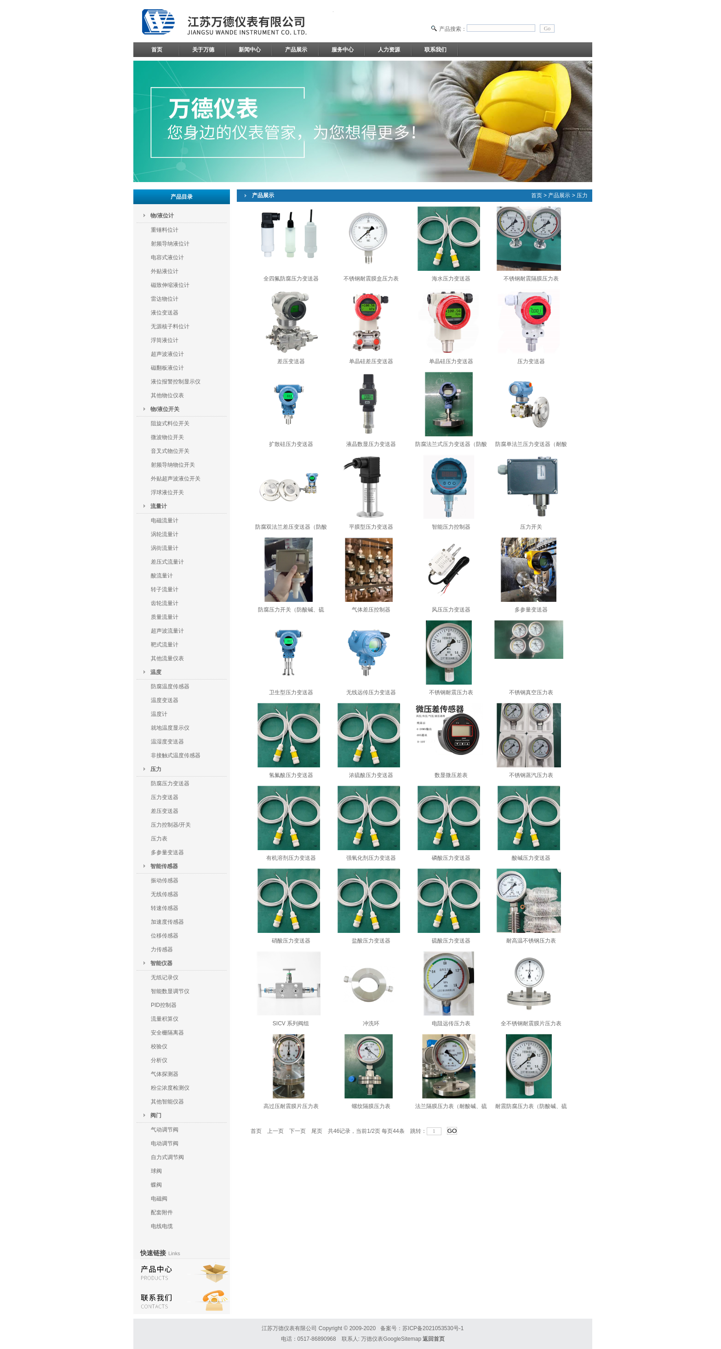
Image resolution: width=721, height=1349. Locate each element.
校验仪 (159, 1046)
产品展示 (296, 49)
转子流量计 (164, 589)
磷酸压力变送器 (451, 858)
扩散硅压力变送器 (291, 444)
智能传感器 (164, 866)
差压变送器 (164, 811)
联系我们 (435, 49)
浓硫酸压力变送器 (371, 775)
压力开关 (531, 527)
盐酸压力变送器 (371, 940)
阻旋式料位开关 (170, 423)
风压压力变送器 (451, 609)
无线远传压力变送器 (371, 692)
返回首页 (434, 1339)
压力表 (159, 838)
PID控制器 (164, 1005)
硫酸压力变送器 (451, 940)
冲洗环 (371, 1023)
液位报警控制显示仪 (175, 381)
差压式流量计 (167, 562)
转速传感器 (164, 908)
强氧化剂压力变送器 (371, 858)
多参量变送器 (167, 852)
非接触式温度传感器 (175, 755)
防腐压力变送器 (170, 783)
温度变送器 (164, 700)
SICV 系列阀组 (291, 1023)
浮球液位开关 (167, 492)
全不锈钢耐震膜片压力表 (531, 1023)
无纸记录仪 (164, 977)
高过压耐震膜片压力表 (291, 1106)
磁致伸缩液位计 (170, 285)
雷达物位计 (164, 299)
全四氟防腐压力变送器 (291, 278)
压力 (155, 769)
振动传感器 (164, 880)
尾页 (316, 1131)
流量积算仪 (164, 1019)
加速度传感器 (167, 922)
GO (452, 1130)
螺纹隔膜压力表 (371, 1106)
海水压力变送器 (451, 278)
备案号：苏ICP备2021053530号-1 (422, 1328)
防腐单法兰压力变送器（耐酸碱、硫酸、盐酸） (531, 446)
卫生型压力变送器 (291, 692)
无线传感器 (164, 894)
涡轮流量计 (164, 534)
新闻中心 (250, 49)
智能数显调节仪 (170, 991)
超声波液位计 (167, 354)
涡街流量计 (164, 548)
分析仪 (159, 1060)
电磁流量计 (164, 520)
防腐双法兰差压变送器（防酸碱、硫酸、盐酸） (291, 529)
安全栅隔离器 (167, 1032)
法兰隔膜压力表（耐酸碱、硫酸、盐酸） (451, 1108)
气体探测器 (164, 1074)
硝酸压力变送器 (291, 940)
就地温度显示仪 (170, 728)
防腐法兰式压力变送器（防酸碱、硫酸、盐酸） (451, 446)
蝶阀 (156, 1185)
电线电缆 (162, 1226)
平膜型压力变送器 (371, 527)
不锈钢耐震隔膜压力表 (531, 278)
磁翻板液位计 (167, 368)
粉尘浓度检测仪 (170, 1088)
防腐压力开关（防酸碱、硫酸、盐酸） (291, 611)
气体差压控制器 (371, 609)
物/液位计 (162, 215)
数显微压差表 (451, 775)
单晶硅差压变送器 (371, 361)
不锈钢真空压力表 (531, 692)
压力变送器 (164, 797)
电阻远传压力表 (451, 1023)
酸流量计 (162, 575)
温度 (155, 672)
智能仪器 (161, 963)
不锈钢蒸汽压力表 (531, 775)
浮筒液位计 (164, 340)
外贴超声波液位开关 (175, 478)
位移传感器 (164, 935)
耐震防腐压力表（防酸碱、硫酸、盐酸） (531, 1108)
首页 (156, 49)
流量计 (158, 506)
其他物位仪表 (167, 395)
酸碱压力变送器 (531, 858)
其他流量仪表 (167, 658)
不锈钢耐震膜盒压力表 (371, 278)
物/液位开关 (164, 409)
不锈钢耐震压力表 (451, 692)
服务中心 (343, 49)
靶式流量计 (164, 644)
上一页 (275, 1131)
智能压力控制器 (451, 527)
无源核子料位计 (170, 326)
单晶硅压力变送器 (451, 361)
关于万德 (203, 49)
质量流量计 (164, 617)
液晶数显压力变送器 (371, 444)
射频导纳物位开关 (173, 465)
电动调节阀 (164, 1143)
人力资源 (389, 49)
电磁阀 (159, 1198)
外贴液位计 (164, 271)
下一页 (297, 1131)
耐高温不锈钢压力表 (531, 940)
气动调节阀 (164, 1129)
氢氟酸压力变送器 (291, 775)
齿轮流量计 (164, 603)
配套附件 (162, 1212)
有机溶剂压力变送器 (291, 858)
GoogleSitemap (402, 1339)
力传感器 (162, 949)
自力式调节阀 (167, 1157)
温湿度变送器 (167, 741)
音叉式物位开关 (170, 451)
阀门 (155, 1115)
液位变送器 (164, 312)
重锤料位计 (164, 230)
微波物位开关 (167, 437)
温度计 (159, 714)
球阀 (156, 1171)
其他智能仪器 (167, 1101)
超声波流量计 (167, 631)
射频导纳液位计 (170, 243)
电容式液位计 (167, 257)
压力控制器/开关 (171, 825)
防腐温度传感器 (170, 686)
